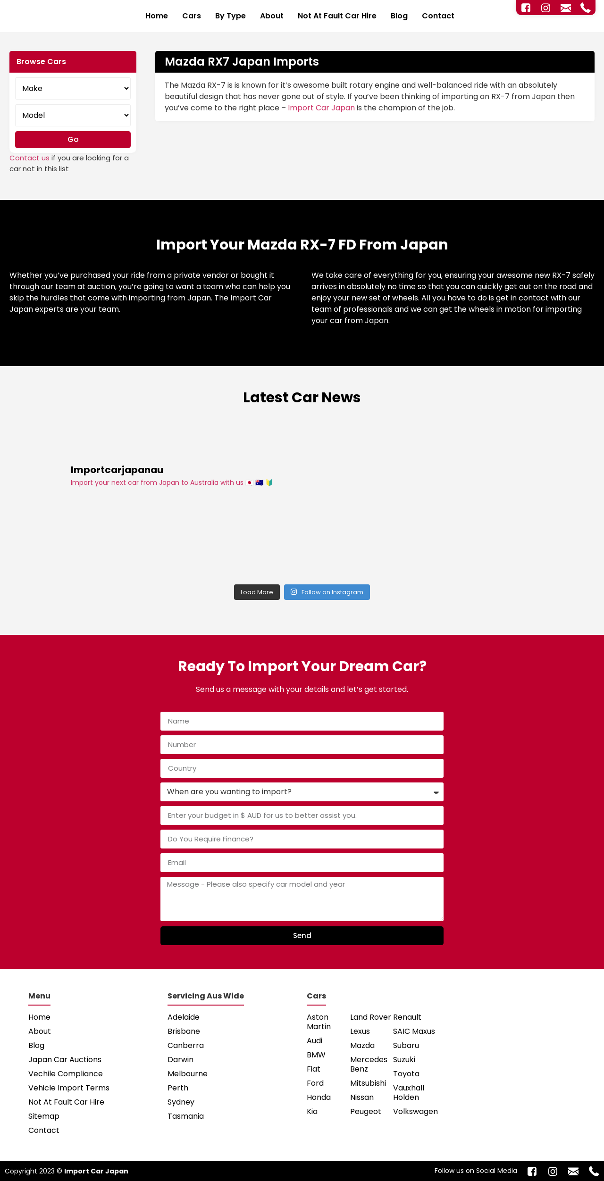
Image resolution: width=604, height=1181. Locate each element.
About (272, 15)
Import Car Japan (321, 107)
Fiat (313, 1069)
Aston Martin (319, 1022)
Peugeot (365, 1111)
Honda (319, 1097)
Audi (314, 1040)
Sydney (181, 1102)
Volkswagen (414, 1111)
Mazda (362, 1045)
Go (73, 139)
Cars (191, 15)
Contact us (29, 158)
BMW (316, 1054)
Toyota (406, 1073)
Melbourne (188, 1073)
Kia (312, 1111)
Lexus (360, 1031)
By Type (230, 15)
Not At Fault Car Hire (337, 15)
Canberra (186, 1045)
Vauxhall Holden (408, 1092)
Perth (178, 1087)
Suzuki (404, 1059)
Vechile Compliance (65, 1073)
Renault (407, 1017)
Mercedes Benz (368, 1064)
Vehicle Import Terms (68, 1087)
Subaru (406, 1045)
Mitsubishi (368, 1083)
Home (156, 15)
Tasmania (186, 1116)
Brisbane (184, 1031)
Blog (399, 15)
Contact (438, 15)
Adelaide (184, 1017)
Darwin (180, 1059)
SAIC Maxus (414, 1031)
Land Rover (370, 1017)
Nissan (362, 1097)
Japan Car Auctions (64, 1059)
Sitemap (43, 1116)
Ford (315, 1083)
